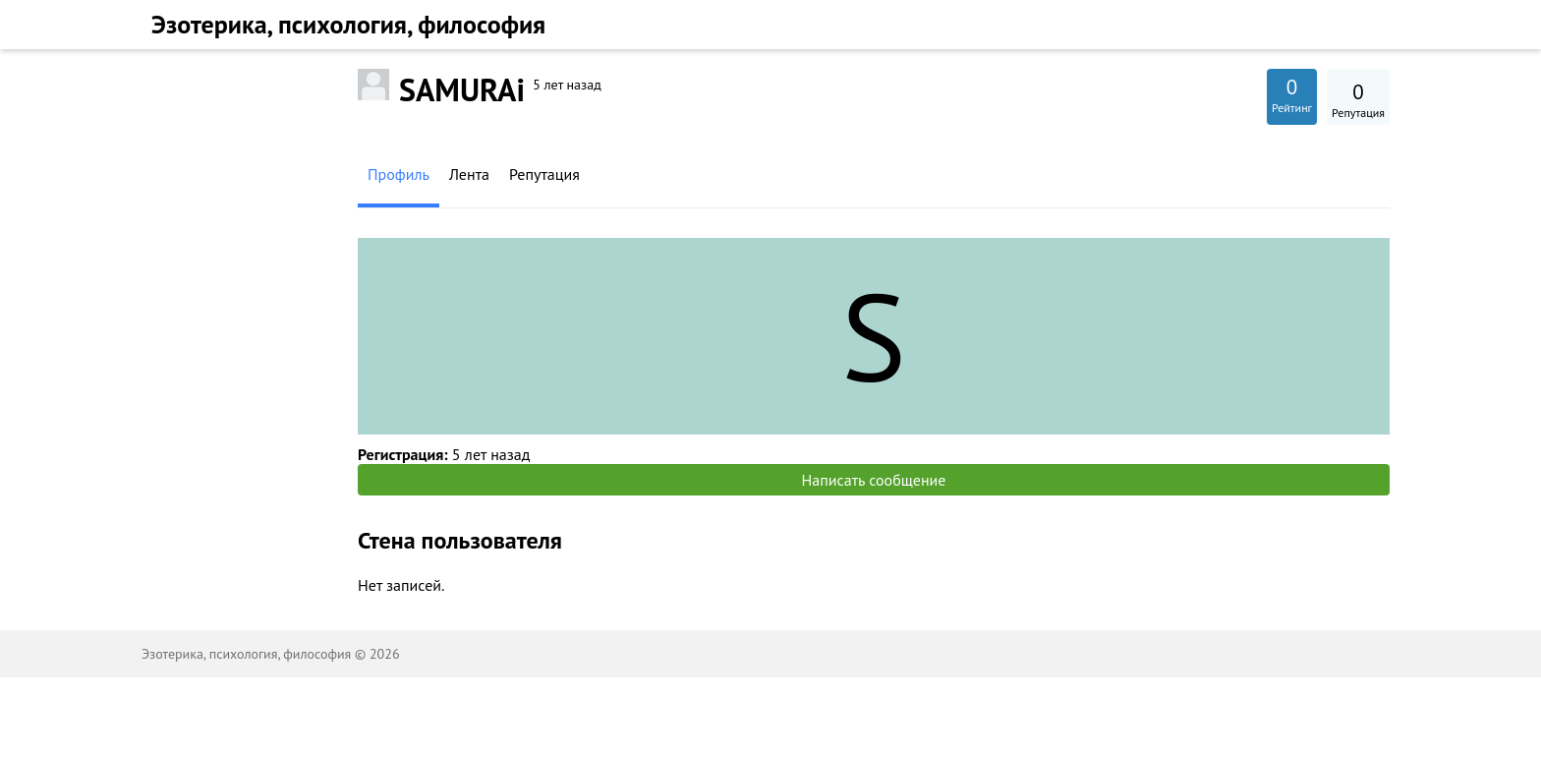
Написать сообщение (874, 480)
